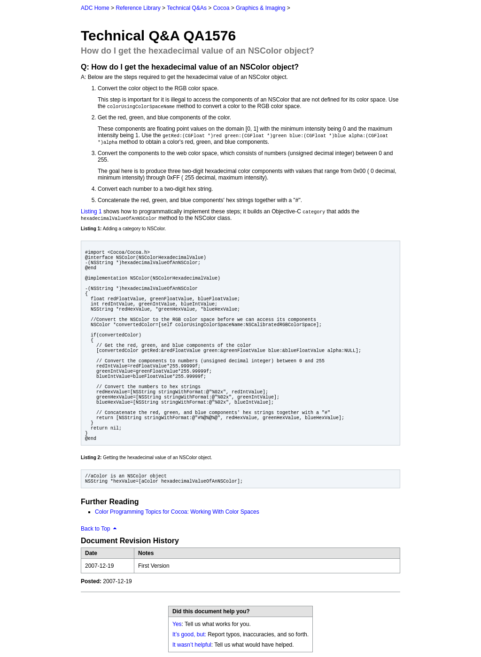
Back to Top (95, 528)
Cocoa (221, 8)
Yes (177, 624)
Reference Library (138, 8)
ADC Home (95, 8)
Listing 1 (91, 211)
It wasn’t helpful (191, 644)
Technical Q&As (187, 8)
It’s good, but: (189, 634)
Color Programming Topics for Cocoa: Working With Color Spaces (177, 511)
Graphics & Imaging (260, 8)
